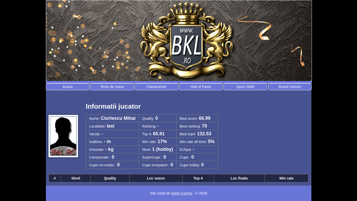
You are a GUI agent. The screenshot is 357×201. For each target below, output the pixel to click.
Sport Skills (245, 87)
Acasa (67, 87)
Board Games (289, 87)
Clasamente (156, 87)
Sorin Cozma (181, 193)
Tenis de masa (112, 87)
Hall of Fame (201, 87)
